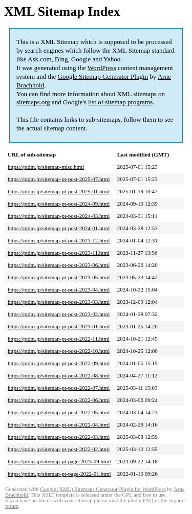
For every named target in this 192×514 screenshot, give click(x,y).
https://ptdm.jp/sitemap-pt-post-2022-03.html (59, 437)
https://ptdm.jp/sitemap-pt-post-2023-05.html (59, 277)
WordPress (102, 68)
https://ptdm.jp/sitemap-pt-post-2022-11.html (59, 339)
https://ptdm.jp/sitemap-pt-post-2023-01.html (59, 326)
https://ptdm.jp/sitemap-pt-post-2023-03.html (59, 302)
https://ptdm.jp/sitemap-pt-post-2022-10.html (59, 351)
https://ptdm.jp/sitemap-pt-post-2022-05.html (59, 412)
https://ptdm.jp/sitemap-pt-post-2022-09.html (59, 363)
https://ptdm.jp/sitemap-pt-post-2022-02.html (59, 449)
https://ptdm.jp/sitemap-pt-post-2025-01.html (59, 191)
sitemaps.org (33, 102)
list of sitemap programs (120, 102)
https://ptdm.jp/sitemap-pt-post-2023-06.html (59, 265)
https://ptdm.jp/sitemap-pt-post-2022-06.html (59, 400)
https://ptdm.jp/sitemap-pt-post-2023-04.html (59, 289)
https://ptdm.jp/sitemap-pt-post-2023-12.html (59, 240)
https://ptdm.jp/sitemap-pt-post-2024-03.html (59, 216)
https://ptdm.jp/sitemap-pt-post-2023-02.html (59, 314)
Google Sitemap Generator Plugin (103, 76)
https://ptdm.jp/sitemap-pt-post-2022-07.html (59, 388)
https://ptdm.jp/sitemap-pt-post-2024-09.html (59, 203)
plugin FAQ (140, 500)
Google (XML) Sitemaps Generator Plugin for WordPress (103, 489)
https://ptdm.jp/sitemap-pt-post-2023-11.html (59, 253)
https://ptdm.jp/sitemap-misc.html (46, 167)
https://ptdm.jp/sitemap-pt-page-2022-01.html (59, 474)
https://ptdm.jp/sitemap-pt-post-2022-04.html (59, 424)
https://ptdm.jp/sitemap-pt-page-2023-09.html (59, 461)
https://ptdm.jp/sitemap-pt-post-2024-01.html (59, 228)
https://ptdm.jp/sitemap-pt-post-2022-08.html (59, 375)
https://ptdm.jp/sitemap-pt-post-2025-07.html (59, 179)
